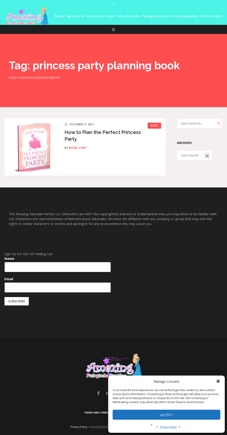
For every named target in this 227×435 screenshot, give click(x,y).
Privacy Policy (168, 427)
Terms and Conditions (100, 412)
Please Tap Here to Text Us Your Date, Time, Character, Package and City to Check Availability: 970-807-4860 (138, 16)
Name (9, 258)
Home (13, 77)
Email (8, 279)
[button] (218, 381)
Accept (166, 415)
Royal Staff (78, 148)
